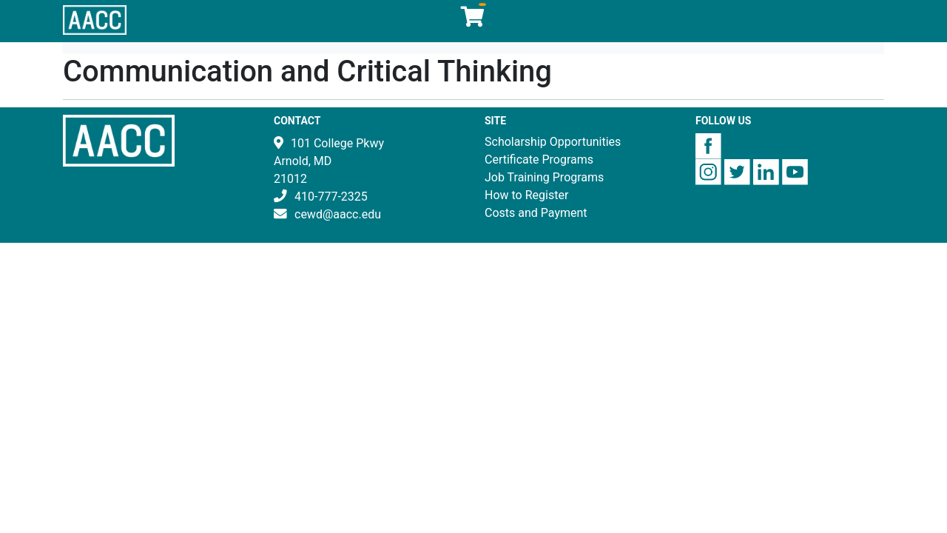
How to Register (526, 195)
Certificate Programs (539, 159)
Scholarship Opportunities (553, 142)
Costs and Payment (536, 213)
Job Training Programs (544, 177)
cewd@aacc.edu (337, 214)
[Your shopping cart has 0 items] (473, 20)
